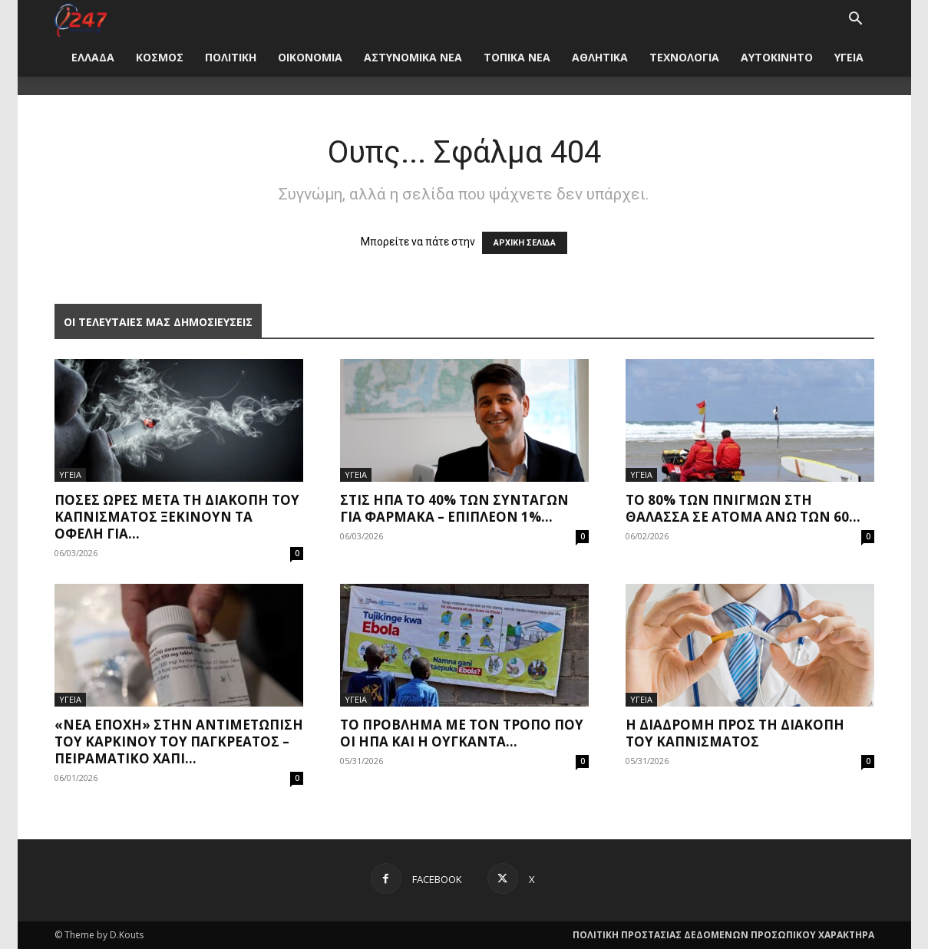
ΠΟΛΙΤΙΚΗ (230, 57)
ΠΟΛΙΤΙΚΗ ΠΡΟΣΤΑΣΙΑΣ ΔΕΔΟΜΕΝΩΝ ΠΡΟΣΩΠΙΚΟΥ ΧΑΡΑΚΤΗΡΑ (723, 934)
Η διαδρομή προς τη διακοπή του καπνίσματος (735, 733)
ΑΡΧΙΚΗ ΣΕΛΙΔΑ (525, 243)
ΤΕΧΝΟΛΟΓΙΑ (684, 57)
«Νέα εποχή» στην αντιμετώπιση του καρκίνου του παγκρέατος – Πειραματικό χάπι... (178, 741)
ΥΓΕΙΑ (849, 57)
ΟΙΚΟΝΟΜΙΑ (310, 57)
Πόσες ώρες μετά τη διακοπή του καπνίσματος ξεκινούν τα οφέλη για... (176, 516)
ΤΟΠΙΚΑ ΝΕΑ (517, 57)
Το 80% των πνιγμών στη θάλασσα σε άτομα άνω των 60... (743, 508)
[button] (855, 20)
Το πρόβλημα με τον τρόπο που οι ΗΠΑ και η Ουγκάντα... (461, 733)
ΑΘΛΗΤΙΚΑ (600, 57)
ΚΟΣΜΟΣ (159, 57)
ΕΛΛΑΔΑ (92, 57)
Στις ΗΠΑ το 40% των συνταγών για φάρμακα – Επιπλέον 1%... (454, 508)
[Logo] (80, 19)
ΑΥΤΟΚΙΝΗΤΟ (777, 57)
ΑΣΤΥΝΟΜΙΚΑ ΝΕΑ (413, 57)
